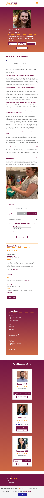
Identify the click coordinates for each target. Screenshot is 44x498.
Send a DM (31, 44)
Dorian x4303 (22, 384)
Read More (15, 269)
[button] (8, 183)
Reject (22, 496)
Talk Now (17, 394)
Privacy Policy (27, 491)
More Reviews (11, 297)
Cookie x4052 (22, 417)
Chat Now (26, 394)
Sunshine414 (11, 256)
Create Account (10, 482)
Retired (9, 274)
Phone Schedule (17, 461)
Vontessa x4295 (22, 451)
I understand (22, 494)
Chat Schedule (21, 44)
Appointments (22, 48)
